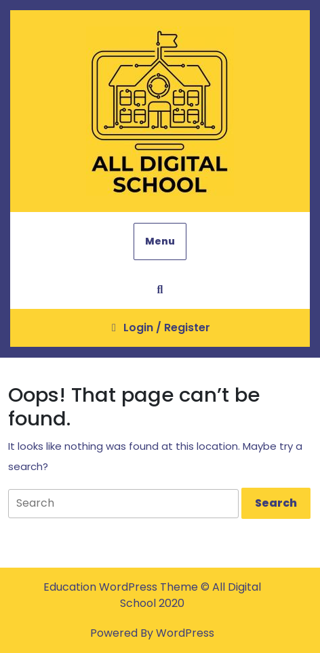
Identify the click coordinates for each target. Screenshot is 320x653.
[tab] (276, 503)
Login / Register (160, 332)
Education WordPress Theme (122, 587)
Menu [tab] (160, 241)
